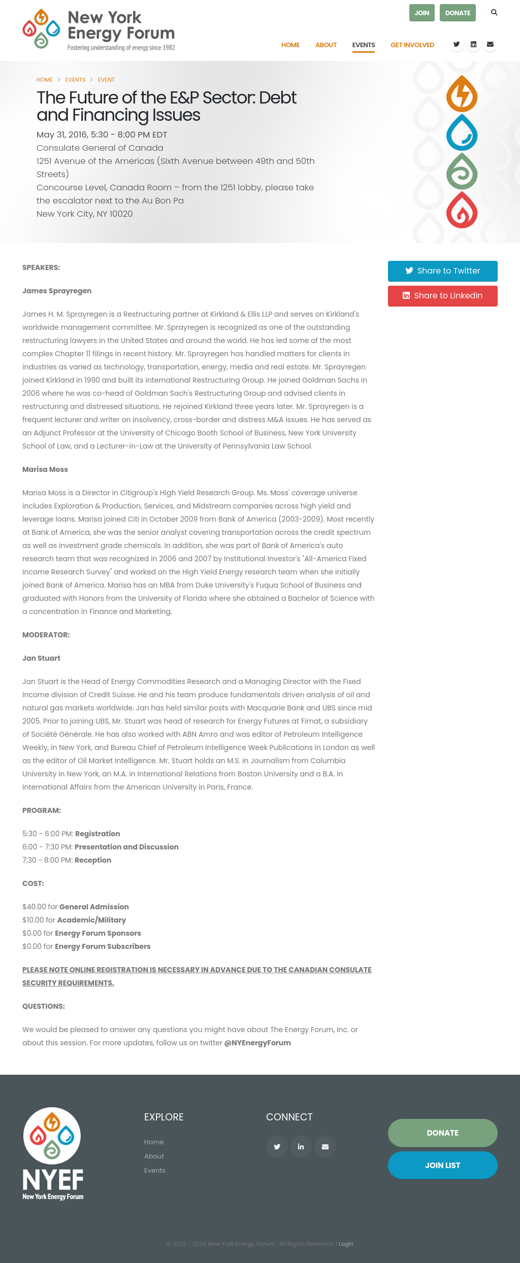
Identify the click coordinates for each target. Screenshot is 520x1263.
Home (290, 45)
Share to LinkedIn (442, 295)
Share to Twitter (442, 271)
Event (106, 80)
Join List (443, 1165)
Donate (457, 13)
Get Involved (413, 45)
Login (346, 1244)
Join (422, 13)
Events (363, 45)
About (326, 45)
